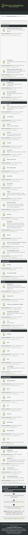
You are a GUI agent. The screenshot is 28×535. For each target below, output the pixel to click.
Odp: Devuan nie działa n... (6, 130)
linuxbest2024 (18, 347)
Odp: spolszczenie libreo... (6, 147)
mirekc (16, 164)
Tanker (16, 278)
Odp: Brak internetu (5, 269)
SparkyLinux (19, 530)
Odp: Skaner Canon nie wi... (7, 156)
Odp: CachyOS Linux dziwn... (7, 113)
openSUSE (9, 176)
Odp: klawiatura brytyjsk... (6, 189)
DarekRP (17, 156)
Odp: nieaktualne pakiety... (6, 239)
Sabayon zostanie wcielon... (7, 219)
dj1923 (16, 219)
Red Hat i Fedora (11, 202)
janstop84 (19, 309)
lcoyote (16, 189)
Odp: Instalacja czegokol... (6, 482)
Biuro (8, 389)
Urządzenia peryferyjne (13, 311)
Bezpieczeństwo (11, 380)
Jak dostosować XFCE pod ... (7, 364)
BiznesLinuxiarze (5, 530)
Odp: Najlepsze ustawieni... (6, 339)
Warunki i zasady (8, 524)
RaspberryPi (10, 296)
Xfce (8, 359)
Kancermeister (18, 147)
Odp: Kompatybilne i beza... (7, 292)
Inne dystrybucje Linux (13, 250)
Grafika (9, 397)
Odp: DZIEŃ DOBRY (5, 89)
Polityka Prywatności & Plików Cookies (19, 524)
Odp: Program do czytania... (7, 393)
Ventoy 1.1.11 (4, 443)
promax (17, 172)
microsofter (17, 385)
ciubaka (17, 200)
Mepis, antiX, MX (11, 159)
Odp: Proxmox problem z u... (7, 435)
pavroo (16, 239)
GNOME (9, 334)
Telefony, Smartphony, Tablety (15, 304)
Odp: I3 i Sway (4, 373)
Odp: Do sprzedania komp (6, 465)
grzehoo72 (17, 473)
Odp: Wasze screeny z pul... (7, 473)
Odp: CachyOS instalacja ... (6, 347)
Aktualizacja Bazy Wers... (6, 67)
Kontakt (11, 526)
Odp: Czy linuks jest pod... (6, 385)
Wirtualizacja (10, 430)
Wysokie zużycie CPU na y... (7, 172)
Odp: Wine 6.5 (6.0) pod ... (6, 164)
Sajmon (15, 231)
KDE (8, 342)
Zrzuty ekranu (10, 468)
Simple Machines (17, 533)
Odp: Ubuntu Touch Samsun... (7, 309)
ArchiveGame (14, 532)
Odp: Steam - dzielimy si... (6, 410)
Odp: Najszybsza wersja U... (7, 248)
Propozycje (10, 60)
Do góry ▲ (16, 526)
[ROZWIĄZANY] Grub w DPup (7, 200)
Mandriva (9, 150)
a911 (16, 121)
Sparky (8, 235)
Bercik (16, 130)
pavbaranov (17, 35)
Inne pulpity (10, 366)
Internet (9, 414)
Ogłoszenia (10, 458)
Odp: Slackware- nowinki (6, 231)
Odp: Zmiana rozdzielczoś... (7, 139)
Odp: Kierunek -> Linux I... (6, 257)
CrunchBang (10, 116)
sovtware (14, 269)
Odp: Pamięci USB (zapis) (6, 318)
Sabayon (9, 214)
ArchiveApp (8, 532)
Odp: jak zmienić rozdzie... (6, 121)
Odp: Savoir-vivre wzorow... (7, 35)
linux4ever (16, 67)
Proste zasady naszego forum (14, 28)
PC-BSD (9, 264)
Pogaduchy (10, 450)
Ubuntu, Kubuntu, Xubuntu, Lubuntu (16, 242)
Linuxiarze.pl (22, 529)
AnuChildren (19, 532)
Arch (8, 105)
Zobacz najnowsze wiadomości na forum (14, 518)
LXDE (8, 350)
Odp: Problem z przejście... (6, 211)
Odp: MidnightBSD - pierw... (7, 278)
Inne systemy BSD (11, 273)
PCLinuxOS (10, 183)
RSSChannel (11, 529)
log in (21, 16)
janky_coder (13, 76)
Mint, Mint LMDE (11, 167)
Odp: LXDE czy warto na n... (7, 355)
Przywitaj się (10, 82)
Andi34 (16, 301)
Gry (8, 405)
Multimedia (10, 422)
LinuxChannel (17, 529)
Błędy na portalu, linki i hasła (14, 69)
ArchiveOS (24, 530)
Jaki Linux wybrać (11, 92)
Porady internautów (12, 476)
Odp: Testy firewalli (5, 418)
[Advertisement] (14, 47)
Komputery (10, 284)
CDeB (16, 98)
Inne (8, 321)
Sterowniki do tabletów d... (6, 326)
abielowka (17, 139)
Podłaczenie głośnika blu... (6, 301)
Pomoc (2, 524)
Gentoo (9, 132)
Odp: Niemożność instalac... (7, 181)
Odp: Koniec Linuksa (5, 456)
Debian (9, 124)
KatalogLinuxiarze (12, 530)
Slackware (9, 221)
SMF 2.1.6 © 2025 (10, 533)
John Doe (14, 418)
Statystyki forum (8, 491)
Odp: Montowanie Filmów (6, 427)
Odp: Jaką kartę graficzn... (6, 402)
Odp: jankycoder (4, 76)
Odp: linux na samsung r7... (7, 98)
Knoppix (9, 142)
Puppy (8, 191)
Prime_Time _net (19, 502)
